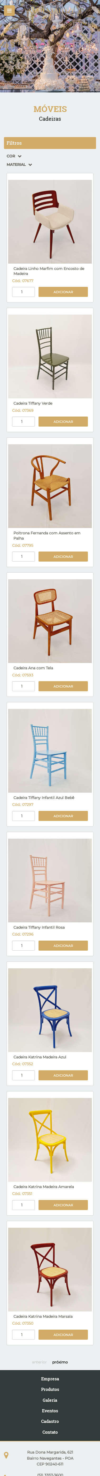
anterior (39, 1362)
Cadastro (50, 1421)
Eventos (50, 1410)
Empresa (50, 1378)
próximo (60, 1362)
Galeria (50, 1400)
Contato (50, 1432)
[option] (50, 46)
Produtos (50, 1389)
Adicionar (63, 292)
